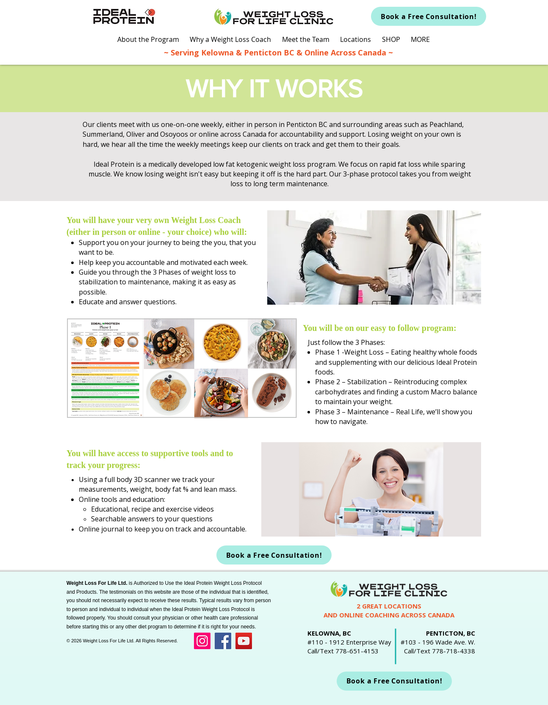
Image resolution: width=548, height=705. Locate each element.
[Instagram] (202, 641)
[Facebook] (223, 641)
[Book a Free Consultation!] (428, 16)
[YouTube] (243, 641)
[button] (148, 39)
